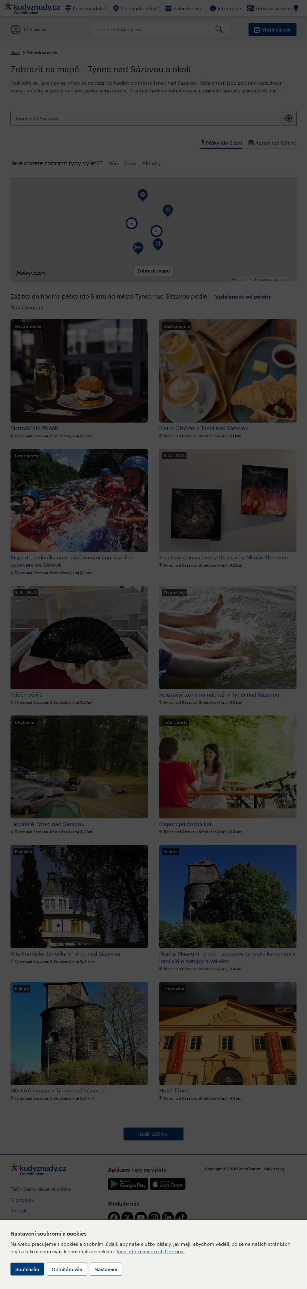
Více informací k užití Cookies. (151, 1251)
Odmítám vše (67, 1269)
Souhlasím (27, 1269)
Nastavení (105, 1269)
